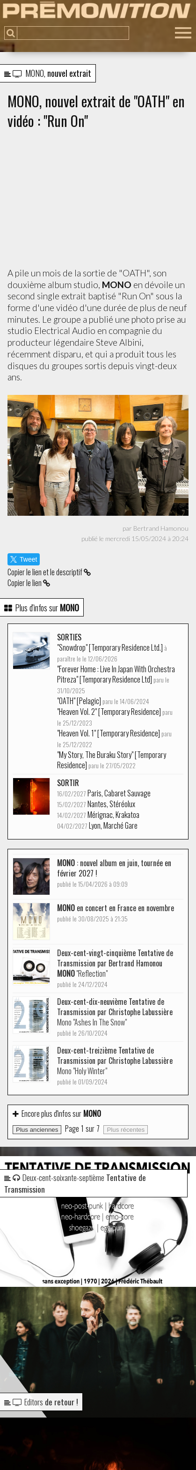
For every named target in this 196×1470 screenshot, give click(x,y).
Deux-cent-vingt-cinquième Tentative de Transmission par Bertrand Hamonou (115, 968)
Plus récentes (126, 1129)
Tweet (23, 559)
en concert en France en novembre (115, 912)
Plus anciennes (37, 1129)
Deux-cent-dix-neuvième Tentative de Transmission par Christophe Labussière (115, 1017)
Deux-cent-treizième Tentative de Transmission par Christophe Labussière (115, 1065)
